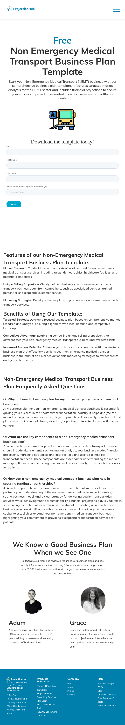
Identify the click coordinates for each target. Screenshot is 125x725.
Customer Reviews (107, 694)
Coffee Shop (12, 695)
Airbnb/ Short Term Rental (16, 711)
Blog (100, 691)
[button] (116, 10)
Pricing (70, 691)
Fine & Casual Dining (17, 698)
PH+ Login (42, 701)
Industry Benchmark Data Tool (47, 713)
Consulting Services (46, 697)
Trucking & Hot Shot (16, 702)
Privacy (18, 685)
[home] (21, 8)
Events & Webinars (107, 705)
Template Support (107, 683)
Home (70, 683)
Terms (10, 685)
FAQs (100, 687)
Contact (71, 694)
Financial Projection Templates (46, 688)
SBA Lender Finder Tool (46, 706)
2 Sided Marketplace (17, 706)
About (70, 687)
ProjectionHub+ (44, 693)
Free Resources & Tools (106, 700)
